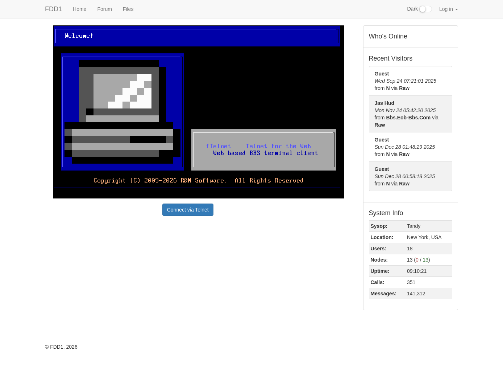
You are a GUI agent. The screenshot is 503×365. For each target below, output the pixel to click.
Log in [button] (448, 9)
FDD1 (53, 9)
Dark (419, 9)
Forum (104, 9)
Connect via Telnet (188, 210)
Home (79, 9)
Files (128, 9)
